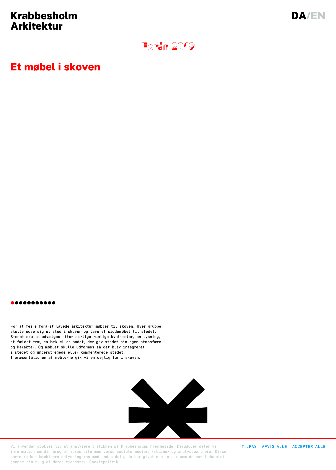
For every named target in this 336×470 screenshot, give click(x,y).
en (318, 16)
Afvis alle (274, 446)
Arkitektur (36, 26)
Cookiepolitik (103, 462)
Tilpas (249, 446)
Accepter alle (309, 446)
